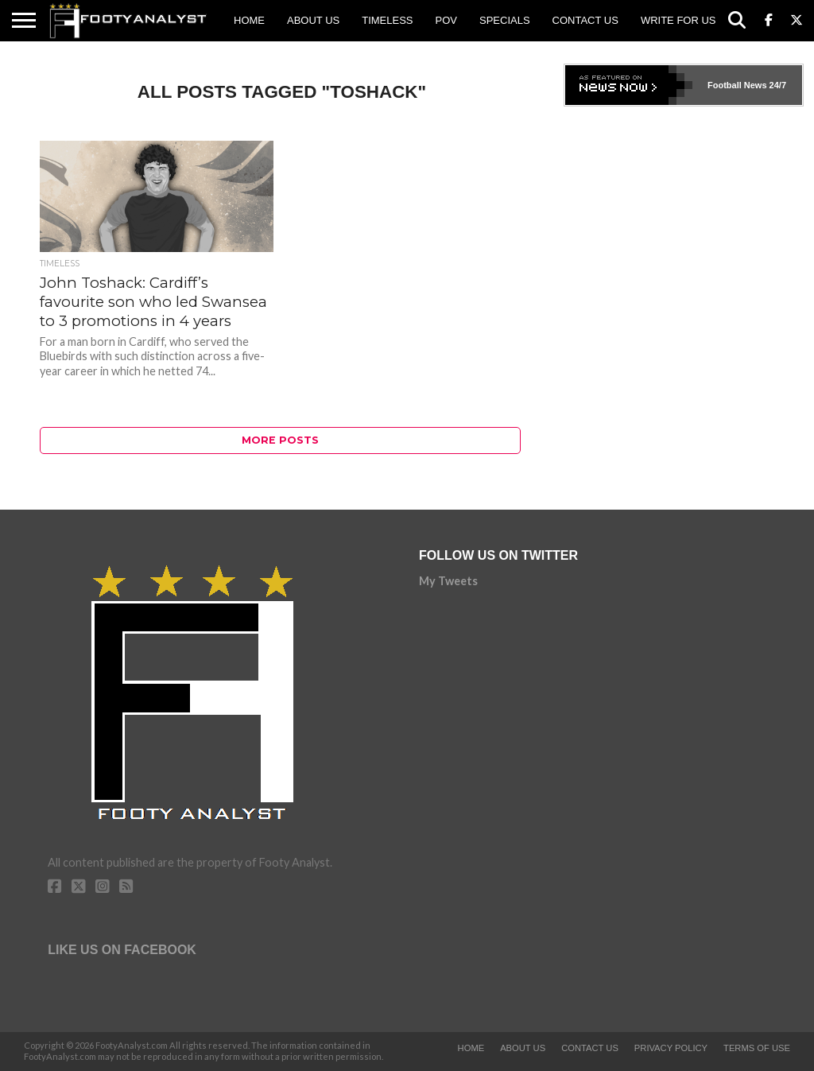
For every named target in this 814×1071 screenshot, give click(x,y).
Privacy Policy (670, 1048)
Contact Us (585, 20)
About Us (313, 20)
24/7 (776, 85)
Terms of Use (756, 1048)
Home (249, 20)
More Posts (280, 440)
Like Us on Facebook (122, 950)
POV (446, 20)
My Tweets (448, 581)
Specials (504, 20)
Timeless (387, 20)
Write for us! (680, 20)
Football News (737, 85)
